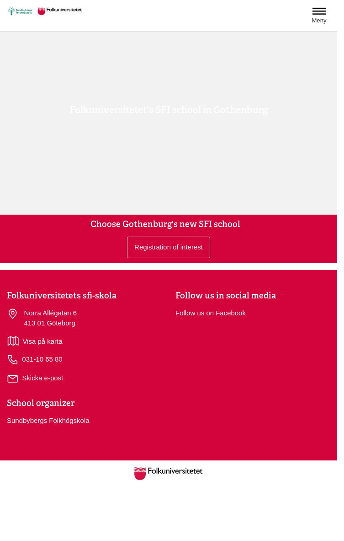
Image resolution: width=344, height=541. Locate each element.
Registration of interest (168, 247)
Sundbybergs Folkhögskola (48, 420)
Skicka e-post (42, 378)
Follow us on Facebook (210, 313)
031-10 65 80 (35, 359)
